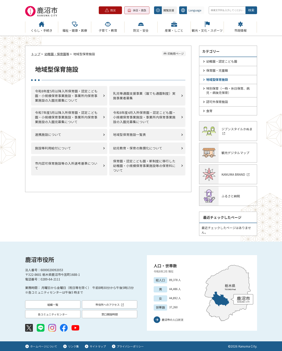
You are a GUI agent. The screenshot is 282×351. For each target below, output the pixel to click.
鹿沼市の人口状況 (172, 320)
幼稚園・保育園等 (56, 54)
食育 (209, 110)
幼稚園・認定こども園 (221, 61)
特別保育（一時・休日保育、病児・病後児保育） (228, 90)
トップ (35, 54)
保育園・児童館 (217, 70)
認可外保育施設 (217, 101)
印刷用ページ (176, 53)
